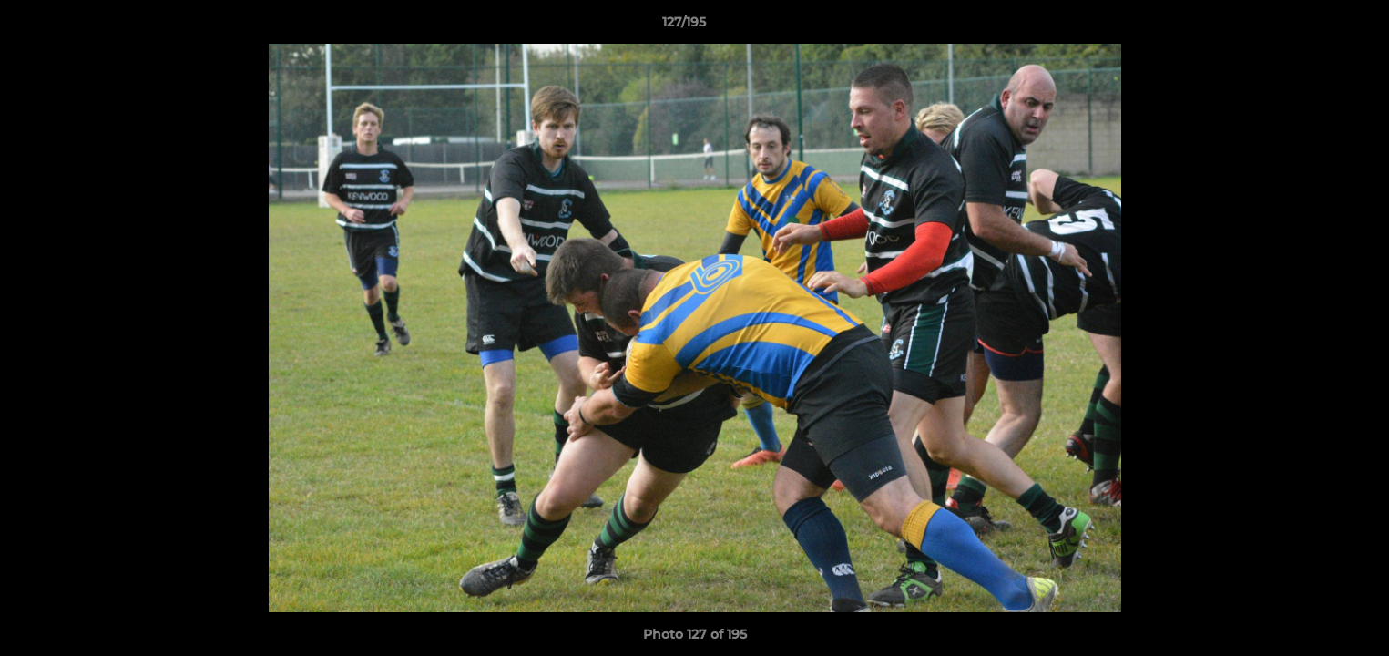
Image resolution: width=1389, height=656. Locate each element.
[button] (1312, 26)
